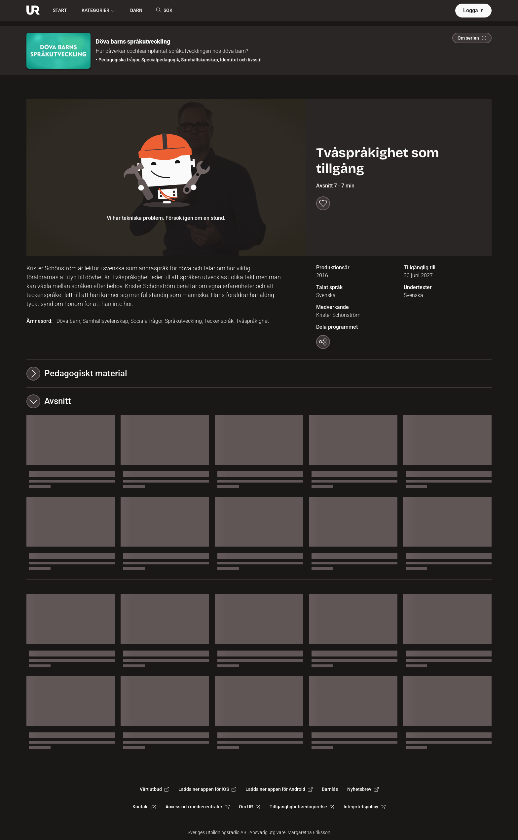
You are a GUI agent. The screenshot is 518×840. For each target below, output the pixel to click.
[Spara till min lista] (323, 203)
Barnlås (330, 789)
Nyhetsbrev (363, 789)
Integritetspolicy (365, 806)
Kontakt (144, 806)
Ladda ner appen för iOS (207, 789)
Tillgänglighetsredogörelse (302, 806)
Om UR (249, 806)
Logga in (473, 10)
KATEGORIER (99, 11)
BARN (136, 10)
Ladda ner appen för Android (279, 789)
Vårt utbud (154, 789)
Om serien (472, 38)
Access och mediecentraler (198, 806)
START (60, 10)
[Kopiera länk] (323, 342)
